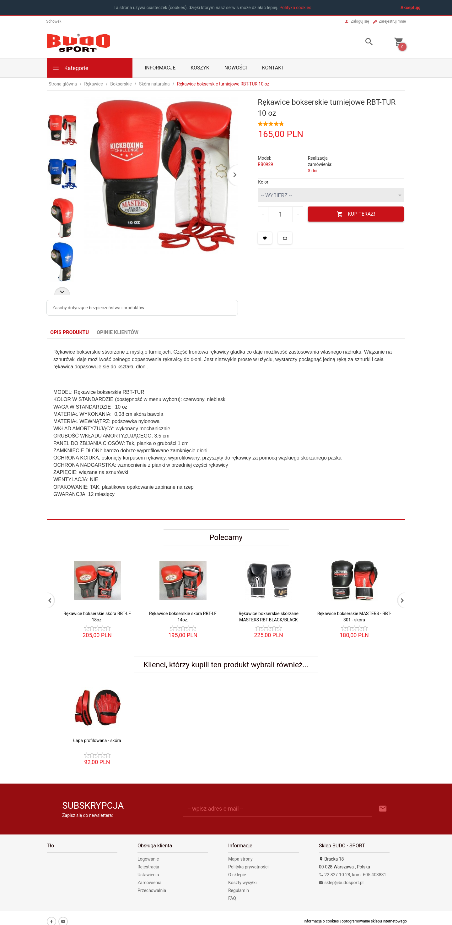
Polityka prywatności (248, 866)
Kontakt (273, 68)
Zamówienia (149, 882)
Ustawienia (148, 874)
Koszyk (200, 68)
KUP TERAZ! (355, 214)
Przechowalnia (151, 890)
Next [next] (62, 291)
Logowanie (148, 859)
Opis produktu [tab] (69, 332)
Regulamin (238, 890)
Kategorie (70, 68)
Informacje (160, 68)
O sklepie (237, 874)
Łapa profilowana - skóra (97, 740)
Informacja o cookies (321, 921)
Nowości (235, 68)
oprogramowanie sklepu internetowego (374, 921)
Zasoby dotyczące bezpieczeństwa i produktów (98, 307)
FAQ (232, 898)
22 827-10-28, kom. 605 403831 (352, 874)
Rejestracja (148, 866)
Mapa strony (240, 859)
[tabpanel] (226, 429)
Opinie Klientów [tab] (117, 332)
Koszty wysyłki (242, 882)
